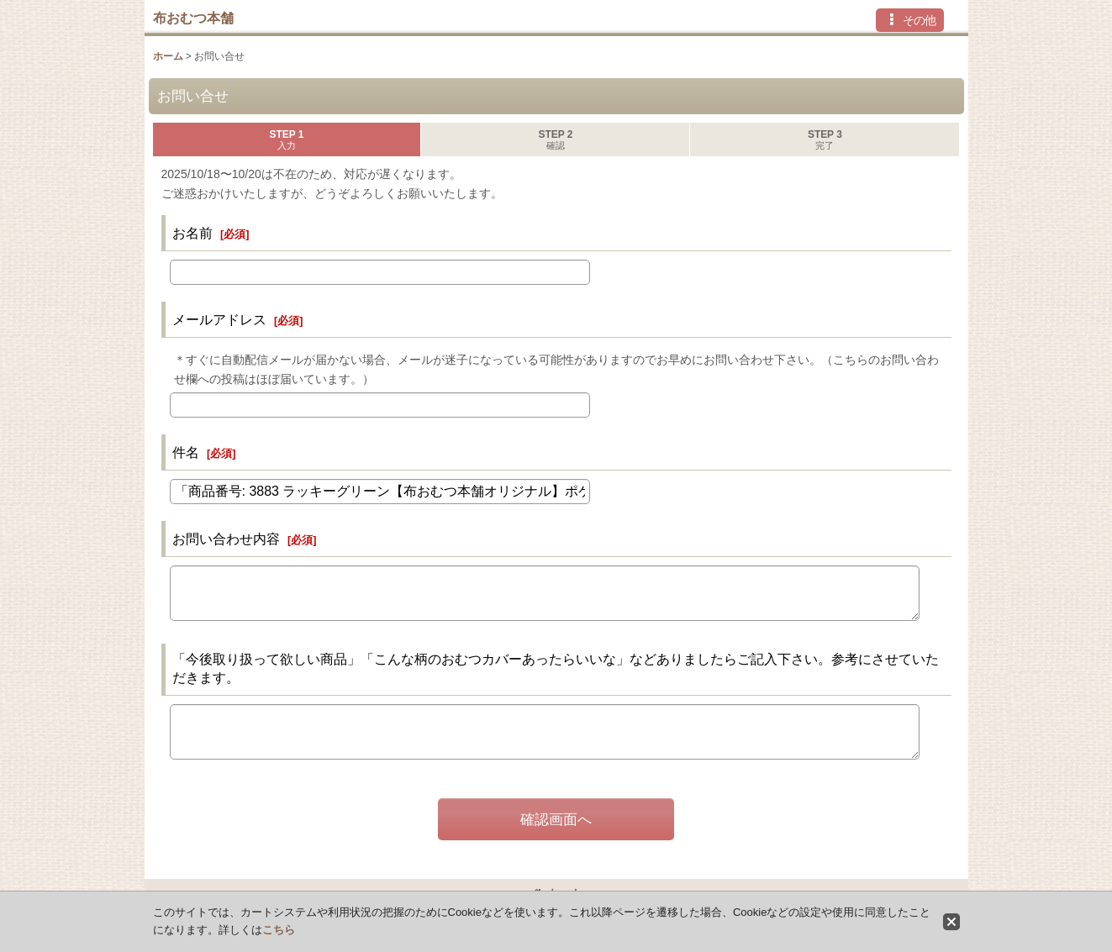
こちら (278, 929)
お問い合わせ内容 (226, 538)
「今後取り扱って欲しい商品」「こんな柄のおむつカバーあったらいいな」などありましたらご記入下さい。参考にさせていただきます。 (555, 668)
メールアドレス (219, 319)
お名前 (192, 232)
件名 (185, 452)
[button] (910, 20)
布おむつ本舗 (193, 17)
